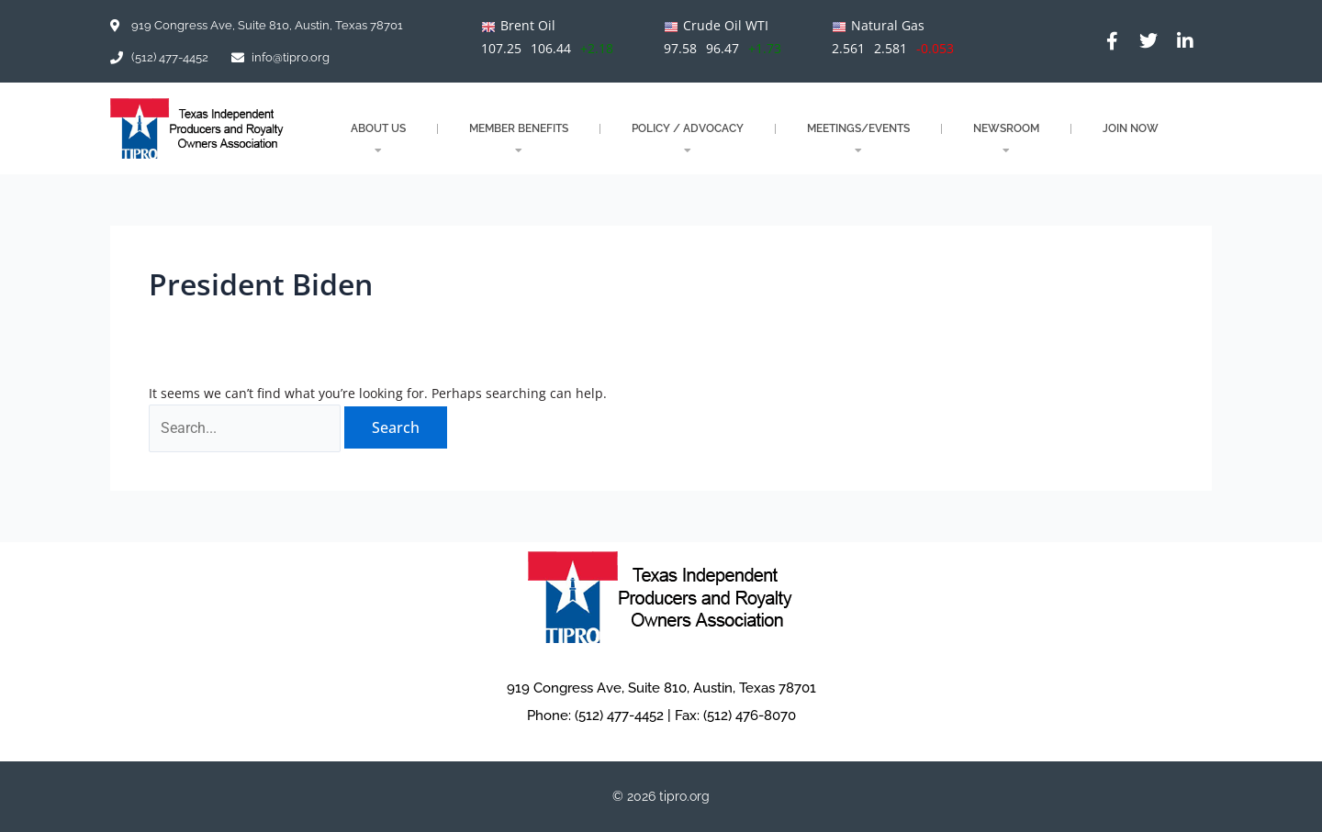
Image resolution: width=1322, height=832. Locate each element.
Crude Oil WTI (725, 25)
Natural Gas (887, 25)
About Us (378, 139)
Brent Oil (527, 25)
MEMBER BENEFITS (518, 139)
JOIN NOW (1131, 128)
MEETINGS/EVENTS (858, 139)
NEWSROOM (1006, 139)
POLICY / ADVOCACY (688, 139)
